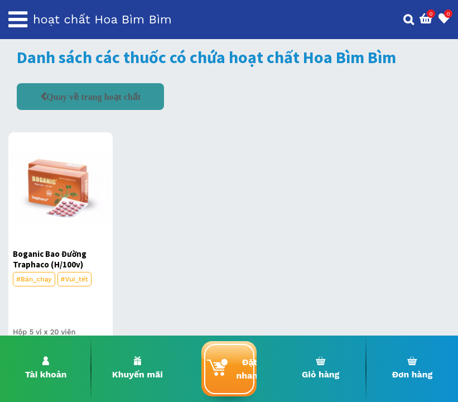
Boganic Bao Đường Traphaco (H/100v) (49, 259)
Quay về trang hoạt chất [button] (93, 96)
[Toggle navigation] (17, 19)
